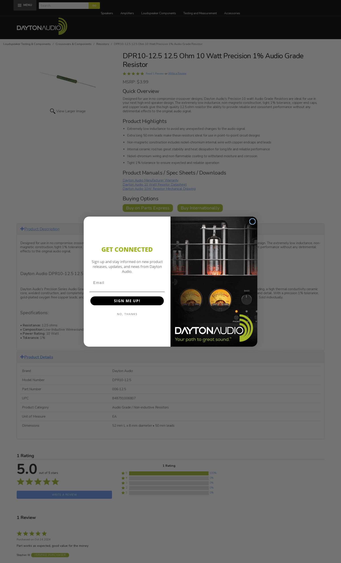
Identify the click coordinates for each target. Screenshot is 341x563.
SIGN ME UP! (127, 300)
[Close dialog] (252, 221)
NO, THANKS (127, 314)
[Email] (127, 282)
